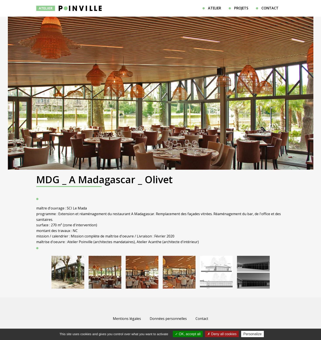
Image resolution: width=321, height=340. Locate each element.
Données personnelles (168, 318)
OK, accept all (188, 334)
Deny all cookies (222, 334)
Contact (269, 8)
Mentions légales (127, 318)
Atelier (214, 8)
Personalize (252, 334)
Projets (241, 8)
